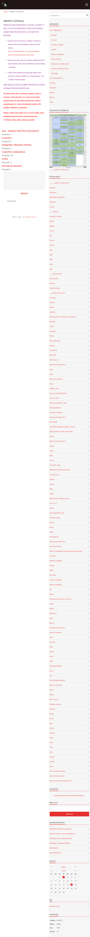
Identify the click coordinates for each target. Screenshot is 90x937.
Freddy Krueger (54, 518)
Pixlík (51, 661)
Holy (51, 752)
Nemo (51, 594)
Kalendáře (53, 88)
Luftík (51, 326)
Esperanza (53, 613)
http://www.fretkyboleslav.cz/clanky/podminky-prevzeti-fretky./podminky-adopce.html (24, 53)
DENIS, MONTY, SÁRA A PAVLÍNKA (61, 432)
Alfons (51, 436)
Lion (51, 250)
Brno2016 (52, 355)
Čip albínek (53, 350)
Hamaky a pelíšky (57, 45)
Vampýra (52, 331)
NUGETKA (52, 192)
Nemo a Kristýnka (55, 632)
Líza (50, 675)
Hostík (51, 207)
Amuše (51, 240)
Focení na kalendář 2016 (57, 393)
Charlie (51, 762)
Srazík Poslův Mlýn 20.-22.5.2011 (60, 599)
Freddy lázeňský (55, 408)
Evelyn (51, 446)
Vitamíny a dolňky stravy (59, 69)
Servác (51, 508)
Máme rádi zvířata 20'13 (57, 417)
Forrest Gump (54, 475)
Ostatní (52, 92)
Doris (51, 738)
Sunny (51, 522)
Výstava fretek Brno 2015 (58, 403)
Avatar (51, 484)
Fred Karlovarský (55, 546)
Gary (51, 369)
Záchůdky (54, 73)
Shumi (51, 231)
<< (51, 867)
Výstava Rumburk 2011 (57, 628)
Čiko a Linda (53, 699)
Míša (51, 489)
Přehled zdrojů (54, 906)
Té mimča (52, 298)
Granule (54, 40)
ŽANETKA (52, 202)
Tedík (51, 570)
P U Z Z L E (53, 503)
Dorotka (52, 642)
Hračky (53, 49)
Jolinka (51, 608)
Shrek (51, 718)
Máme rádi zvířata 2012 (57, 441)
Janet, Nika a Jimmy (56, 379)
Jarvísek (52, 283)
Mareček (52, 322)
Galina (51, 695)
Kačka (51, 604)
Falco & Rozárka (55, 341)
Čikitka (51, 336)
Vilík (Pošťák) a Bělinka (57, 680)
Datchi (51, 690)
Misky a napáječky (57, 54)
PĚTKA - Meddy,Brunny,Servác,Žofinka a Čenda (65, 551)
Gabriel (51, 479)
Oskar (51, 494)
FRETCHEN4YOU (55, 853)
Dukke (51, 307)
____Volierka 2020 (55, 274)
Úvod (6, 11)
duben (63, 867)
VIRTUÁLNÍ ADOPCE (12, 166)
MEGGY (24, 193)
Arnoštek (52, 575)
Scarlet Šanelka (54, 288)
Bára (51, 723)
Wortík (51, 245)
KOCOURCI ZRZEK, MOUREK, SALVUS (62, 427)
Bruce (51, 384)
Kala (50, 269)
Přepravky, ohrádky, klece (60, 64)
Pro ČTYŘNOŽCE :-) (55, 30)
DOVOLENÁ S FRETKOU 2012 (59, 498)
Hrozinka (52, 556)
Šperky (51, 97)
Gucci (51, 637)
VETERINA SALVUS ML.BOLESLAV (60, 838)
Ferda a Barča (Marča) (57, 776)
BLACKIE (52, 188)
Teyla (51, 647)
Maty (51, 374)
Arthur (51, 451)
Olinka (51, 221)
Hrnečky (52, 83)
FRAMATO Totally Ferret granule (60, 829)
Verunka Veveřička (55, 412)
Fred (51, 747)
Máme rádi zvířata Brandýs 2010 (60, 781)
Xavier (51, 714)
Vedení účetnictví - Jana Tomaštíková (62, 834)
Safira (51, 532)
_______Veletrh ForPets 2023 (59, 170)
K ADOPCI (7, 138)
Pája (50, 255)
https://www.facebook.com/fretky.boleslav (69, 795)
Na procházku (56, 59)
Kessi (51, 742)
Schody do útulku (55, 216)
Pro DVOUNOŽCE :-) (56, 78)
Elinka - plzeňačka (55, 585)
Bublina (52, 302)
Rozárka (52, 709)
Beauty (51, 623)
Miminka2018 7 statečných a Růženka (62, 317)
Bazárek (54, 35)
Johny (51, 527)
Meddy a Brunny (55, 704)
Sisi (50, 589)
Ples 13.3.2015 (54, 398)
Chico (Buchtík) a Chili (56, 513)
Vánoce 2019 (53, 278)
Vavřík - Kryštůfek (55, 580)
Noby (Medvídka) (55, 666)
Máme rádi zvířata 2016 (57, 365)
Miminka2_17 (54, 360)
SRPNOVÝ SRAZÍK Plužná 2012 (59, 470)
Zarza (51, 671)
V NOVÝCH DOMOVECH (13, 152)
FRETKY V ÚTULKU (30, 217)
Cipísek (51, 565)
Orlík (51, 259)
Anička (51, 728)
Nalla (51, 455)
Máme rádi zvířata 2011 (57, 542)
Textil (51, 102)
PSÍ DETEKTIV (54, 848)
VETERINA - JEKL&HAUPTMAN (59, 843)
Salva (51, 766)
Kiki (50, 235)
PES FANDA (53, 422)
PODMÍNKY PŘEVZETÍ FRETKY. (17, 145)
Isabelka (52, 312)
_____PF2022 (53, 212)
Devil (51, 618)
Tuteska (52, 733)
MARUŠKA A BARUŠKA (57, 197)
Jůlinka (51, 652)
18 (71, 885)
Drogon (52, 345)
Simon (51, 460)
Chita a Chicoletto (55, 685)
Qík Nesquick (54, 537)
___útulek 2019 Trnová (57, 293)
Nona (51, 656)
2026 (63, 871)
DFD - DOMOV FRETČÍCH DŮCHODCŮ (20, 131)
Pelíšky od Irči (54, 388)
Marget (52, 226)
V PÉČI (5, 159)
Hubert (52, 757)
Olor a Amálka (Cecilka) (57, 771)
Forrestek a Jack (54, 465)
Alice (51, 264)
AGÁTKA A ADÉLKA (55, 561)
